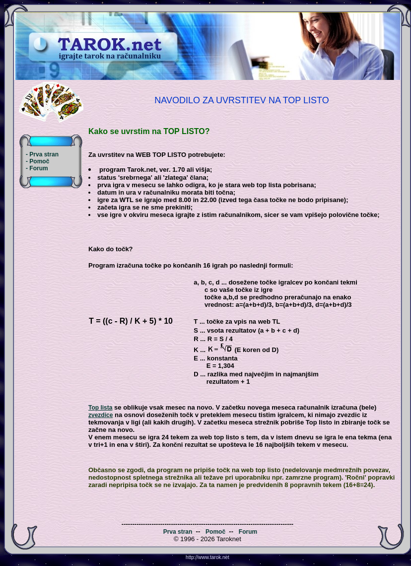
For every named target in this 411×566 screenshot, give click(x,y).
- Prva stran (42, 154)
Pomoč (215, 531)
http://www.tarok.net (207, 557)
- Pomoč (37, 161)
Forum (248, 531)
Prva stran (178, 531)
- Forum (37, 168)
